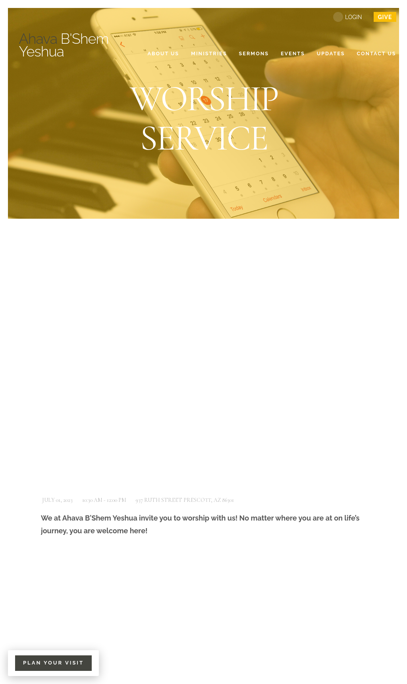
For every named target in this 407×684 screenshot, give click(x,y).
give (385, 17)
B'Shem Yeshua (64, 45)
